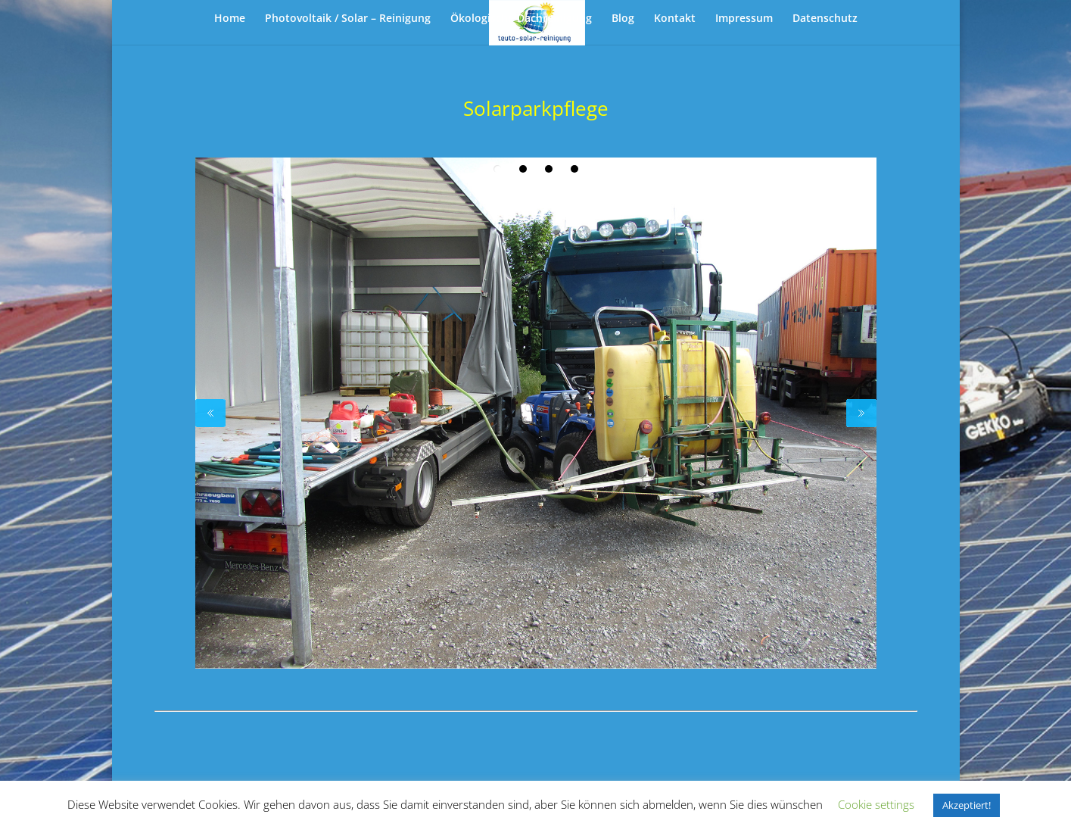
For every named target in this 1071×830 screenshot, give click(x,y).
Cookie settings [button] (876, 804)
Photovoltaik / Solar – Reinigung (348, 19)
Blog (623, 19)
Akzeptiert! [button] (966, 805)
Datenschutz (825, 19)
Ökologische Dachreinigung (521, 19)
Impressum (744, 19)
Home (229, 19)
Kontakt (675, 19)
